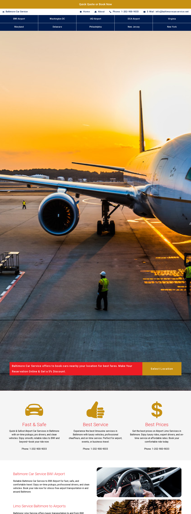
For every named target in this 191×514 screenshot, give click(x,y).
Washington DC (57, 19)
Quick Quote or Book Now (95, 4)
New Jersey (134, 27)
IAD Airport (95, 19)
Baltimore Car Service (17, 11)
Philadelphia (95, 27)
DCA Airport (134, 19)
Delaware (57, 27)
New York (172, 27)
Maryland (19, 27)
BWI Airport (19, 19)
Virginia (172, 19)
